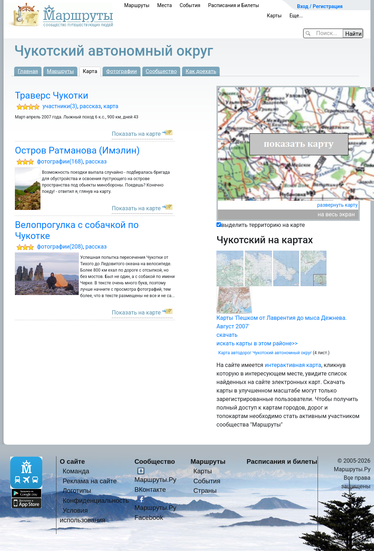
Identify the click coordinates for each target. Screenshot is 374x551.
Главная (28, 71)
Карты (274, 15)
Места (164, 5)
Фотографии (121, 71)
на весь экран (336, 214)
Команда (76, 471)
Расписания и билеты (282, 461)
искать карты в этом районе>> (257, 343)
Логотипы (77, 490)
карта (111, 106)
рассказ (90, 106)
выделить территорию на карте (263, 225)
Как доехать (201, 71)
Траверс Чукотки (51, 95)
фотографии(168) (60, 161)
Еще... (296, 15)
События (190, 5)
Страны (205, 490)
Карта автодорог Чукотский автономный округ (265, 352)
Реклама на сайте (90, 481)
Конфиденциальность (96, 500)
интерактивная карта (293, 365)
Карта (90, 71)
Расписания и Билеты (233, 5)
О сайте (72, 461)
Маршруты (136, 5)
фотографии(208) (60, 246)
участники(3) (60, 106)
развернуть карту (337, 205)
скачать (226, 335)
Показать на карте (136, 133)
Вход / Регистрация (320, 6)
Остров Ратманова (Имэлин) (77, 150)
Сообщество (161, 71)
